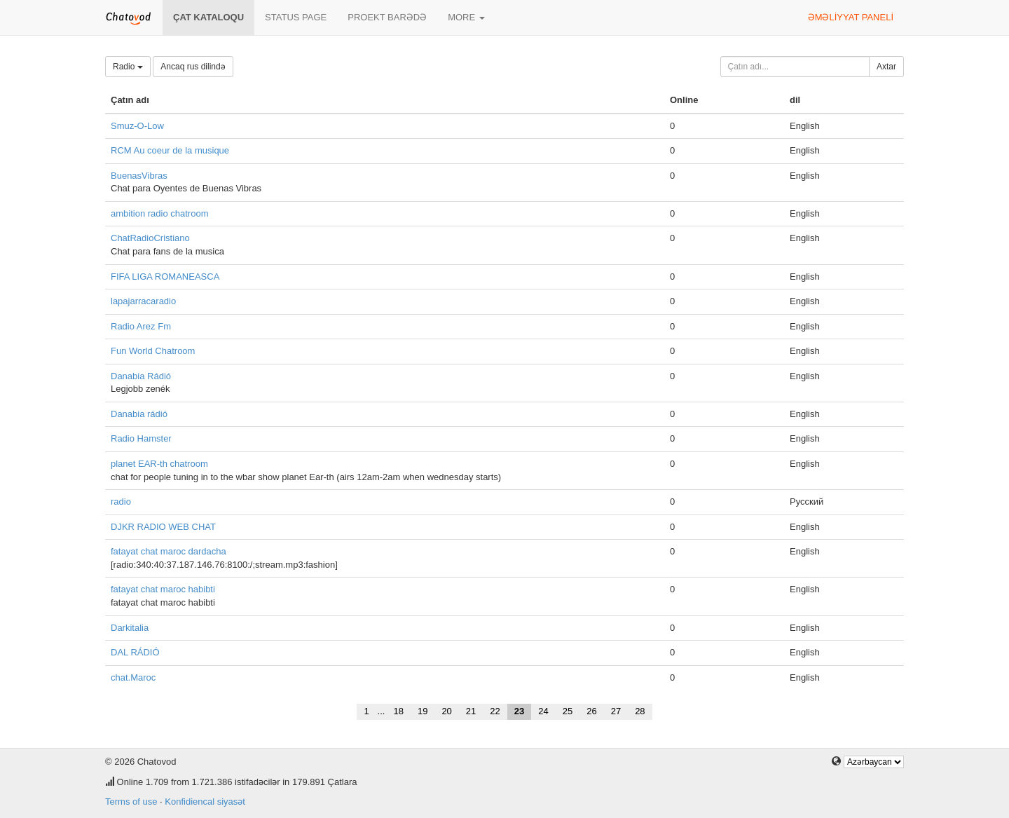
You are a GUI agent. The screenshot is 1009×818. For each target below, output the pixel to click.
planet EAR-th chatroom (159, 463)
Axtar (886, 66)
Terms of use (131, 801)
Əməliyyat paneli (850, 17)
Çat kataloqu (208, 17)
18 (398, 711)
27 (616, 711)
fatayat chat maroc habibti (163, 589)
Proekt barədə (387, 17)
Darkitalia (130, 627)
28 (640, 711)
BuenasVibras (139, 175)
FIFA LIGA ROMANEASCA (165, 276)
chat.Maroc (133, 677)
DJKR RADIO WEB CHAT (163, 527)
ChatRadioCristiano (150, 238)
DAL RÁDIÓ (135, 652)
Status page (296, 17)
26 (591, 711)
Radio (128, 66)
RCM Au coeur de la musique (170, 150)
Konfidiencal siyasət (205, 801)
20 (446, 711)
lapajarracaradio (143, 301)
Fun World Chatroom (153, 351)
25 (567, 711)
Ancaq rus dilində (192, 66)
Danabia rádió (139, 414)
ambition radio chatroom (159, 213)
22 (495, 711)
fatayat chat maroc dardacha (168, 551)
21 (471, 711)
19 (422, 711)
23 (519, 711)
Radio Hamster (141, 438)
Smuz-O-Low (137, 126)
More (466, 17)
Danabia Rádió (141, 376)
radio (121, 501)
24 (543, 711)
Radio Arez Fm (141, 326)
